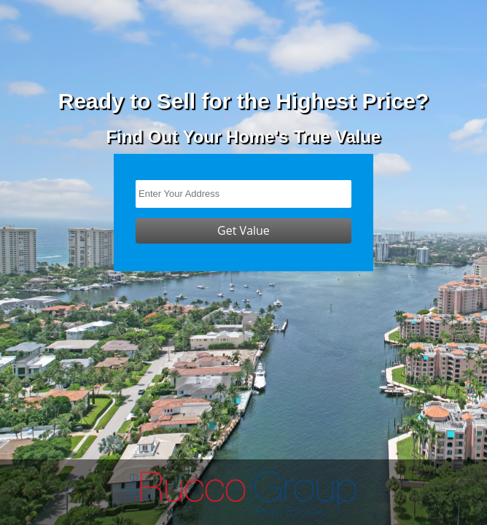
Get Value (243, 230)
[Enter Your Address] (243, 194)
